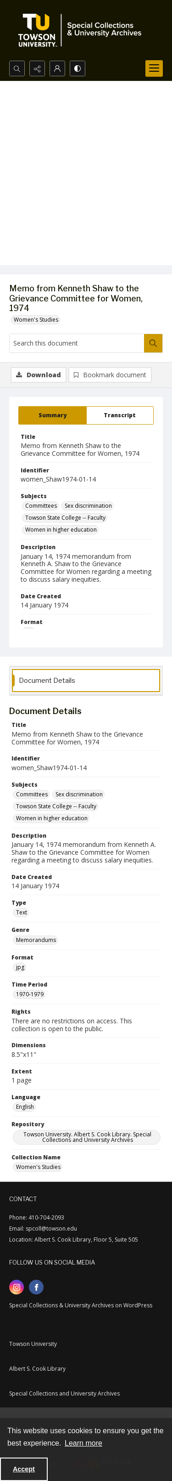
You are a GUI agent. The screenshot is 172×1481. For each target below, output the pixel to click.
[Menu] (154, 68)
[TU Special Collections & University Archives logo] (82, 30)
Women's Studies (36, 319)
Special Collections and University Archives (64, 1393)
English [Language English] (25, 1107)
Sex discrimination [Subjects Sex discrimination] (88, 506)
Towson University (33, 1344)
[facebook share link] (36, 1287)
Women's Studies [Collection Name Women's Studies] (38, 1167)
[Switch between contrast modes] (77, 68)
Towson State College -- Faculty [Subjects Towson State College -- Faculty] (65, 518)
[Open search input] (17, 68)
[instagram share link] (16, 1287)
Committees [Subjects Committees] (41, 506)
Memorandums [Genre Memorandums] (36, 940)
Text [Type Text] (21, 912)
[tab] (52, 415)
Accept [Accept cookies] (24, 1469)
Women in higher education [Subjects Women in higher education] (61, 529)
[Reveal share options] (37, 68)
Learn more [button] (83, 1443)
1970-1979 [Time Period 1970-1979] (30, 994)
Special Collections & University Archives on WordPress (80, 1305)
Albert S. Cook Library (37, 1369)
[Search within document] (153, 343)
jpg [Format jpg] (20, 967)
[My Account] (57, 68)
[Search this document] (77, 343)
